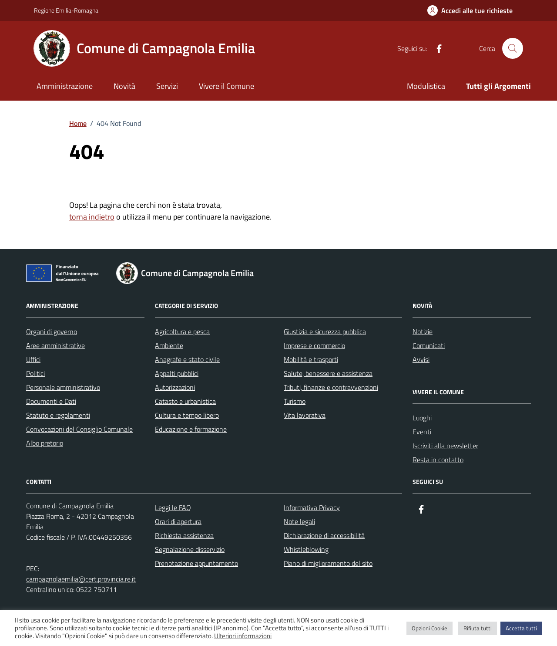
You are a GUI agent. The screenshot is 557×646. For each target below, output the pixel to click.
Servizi (167, 86)
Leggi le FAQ (173, 507)
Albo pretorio (44, 443)
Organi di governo (51, 331)
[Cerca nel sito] (512, 48)
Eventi (422, 431)
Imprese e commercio (314, 345)
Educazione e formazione (191, 429)
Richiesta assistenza (184, 535)
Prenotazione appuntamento (196, 563)
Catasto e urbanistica (185, 401)
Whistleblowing (306, 549)
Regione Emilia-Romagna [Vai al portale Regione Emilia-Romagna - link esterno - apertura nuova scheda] (66, 10)
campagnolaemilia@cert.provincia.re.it (81, 579)
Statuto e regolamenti (58, 415)
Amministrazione (65, 86)
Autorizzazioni (175, 387)
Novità (124, 86)
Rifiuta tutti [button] (477, 628)
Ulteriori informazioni (243, 636)
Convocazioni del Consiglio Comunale (79, 429)
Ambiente (169, 345)
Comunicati (429, 345)
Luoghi (422, 418)
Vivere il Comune (226, 86)
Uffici (33, 359)
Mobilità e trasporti (311, 359)
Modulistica (426, 86)
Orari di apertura (178, 521)
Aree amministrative (55, 345)
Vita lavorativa (304, 415)
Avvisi (421, 359)
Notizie (423, 331)
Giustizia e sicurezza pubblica (325, 331)
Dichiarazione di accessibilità (324, 535)
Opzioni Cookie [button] (429, 628)
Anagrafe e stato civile (187, 359)
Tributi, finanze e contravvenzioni (331, 387)
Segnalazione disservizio (190, 549)
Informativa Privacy (312, 507)
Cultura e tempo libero (187, 415)
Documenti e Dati (51, 401)
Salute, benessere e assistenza (328, 373)
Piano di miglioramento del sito (328, 563)
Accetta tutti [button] (521, 628)
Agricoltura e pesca (182, 331)
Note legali (299, 521)
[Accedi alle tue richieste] (470, 10)
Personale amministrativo (63, 387)
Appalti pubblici (176, 373)
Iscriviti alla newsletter (445, 445)
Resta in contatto (438, 459)
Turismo (294, 401)
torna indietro (91, 217)
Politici (35, 373)
